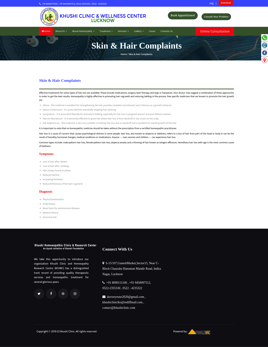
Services (123, 31)
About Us (61, 31)
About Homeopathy (83, 31)
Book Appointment (183, 16)
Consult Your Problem (216, 17)
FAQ (212, 3)
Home (46, 31)
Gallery (139, 31)
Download (226, 3)
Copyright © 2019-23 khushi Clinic (56, 331)
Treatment (106, 31)
